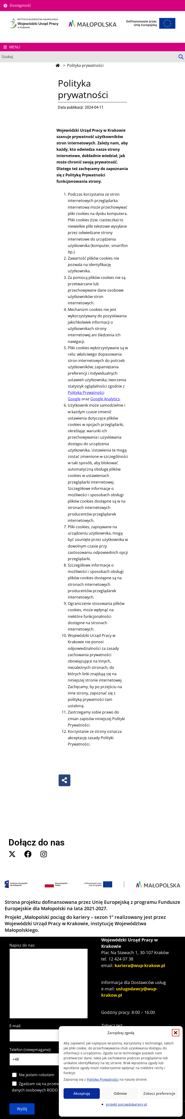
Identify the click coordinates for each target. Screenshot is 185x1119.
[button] (175, 1032)
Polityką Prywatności (103, 1079)
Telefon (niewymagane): (30, 1049)
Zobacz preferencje (159, 1093)
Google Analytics (105, 398)
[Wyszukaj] (88, 56)
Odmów (120, 1093)
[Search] (181, 56)
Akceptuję (81, 1093)
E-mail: (15, 1025)
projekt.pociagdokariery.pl (126, 1104)
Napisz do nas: (22, 945)
